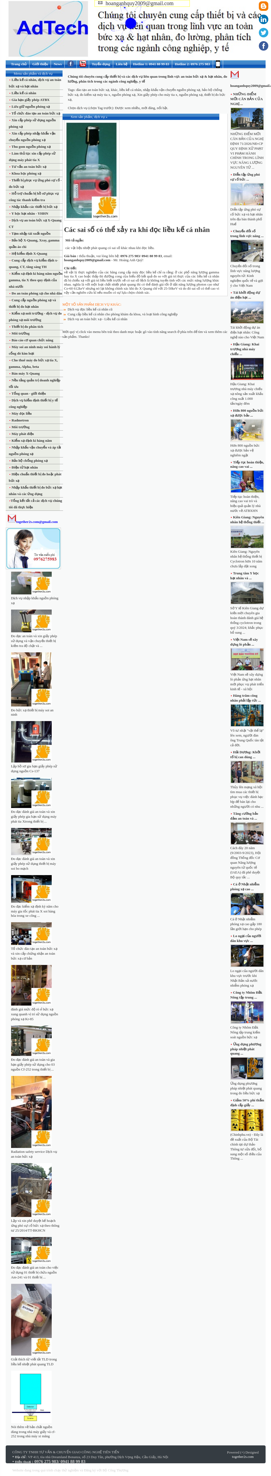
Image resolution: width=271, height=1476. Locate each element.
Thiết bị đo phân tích (27, 327)
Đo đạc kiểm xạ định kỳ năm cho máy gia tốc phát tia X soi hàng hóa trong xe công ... (34, 911)
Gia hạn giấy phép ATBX (30, 100)
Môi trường (20, 333)
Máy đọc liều (21, 413)
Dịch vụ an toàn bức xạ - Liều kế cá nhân (98, 319)
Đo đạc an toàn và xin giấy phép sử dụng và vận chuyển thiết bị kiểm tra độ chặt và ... (34, 641)
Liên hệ (122, 64)
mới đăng (148, 108)
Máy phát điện (22, 434)
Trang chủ (19, 64)
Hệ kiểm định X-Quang (29, 253)
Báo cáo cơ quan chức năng (32, 340)
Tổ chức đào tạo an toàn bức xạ (35, 113)
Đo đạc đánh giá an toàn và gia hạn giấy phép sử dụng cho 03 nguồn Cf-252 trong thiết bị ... (33, 1064)
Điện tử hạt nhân (24, 467)
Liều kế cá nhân (23, 93)
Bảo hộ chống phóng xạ (29, 461)
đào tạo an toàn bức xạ (92, 90)
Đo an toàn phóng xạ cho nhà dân (36, 293)
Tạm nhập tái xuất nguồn (31, 233)
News (58, 64)
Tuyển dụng (101, 64)
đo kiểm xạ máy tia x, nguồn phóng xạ (107, 95)
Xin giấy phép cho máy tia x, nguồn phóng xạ (170, 95)
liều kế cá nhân (130, 90)
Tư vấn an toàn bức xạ (28, 167)
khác (114, 90)
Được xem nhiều (127, 108)
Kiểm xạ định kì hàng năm (31, 440)
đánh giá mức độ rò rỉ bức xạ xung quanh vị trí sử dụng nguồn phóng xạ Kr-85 (34, 1014)
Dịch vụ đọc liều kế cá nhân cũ (90, 309)
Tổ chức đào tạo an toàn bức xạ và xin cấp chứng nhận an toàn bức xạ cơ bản (34, 953)
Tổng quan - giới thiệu (28, 393)
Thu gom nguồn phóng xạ (31, 147)
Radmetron (20, 420)
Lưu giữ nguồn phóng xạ (30, 106)
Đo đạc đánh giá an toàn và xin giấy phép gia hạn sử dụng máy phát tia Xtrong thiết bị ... (34, 816)
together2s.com (243, 1457)
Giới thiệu (40, 64)
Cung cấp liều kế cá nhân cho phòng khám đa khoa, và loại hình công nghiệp (123, 314)
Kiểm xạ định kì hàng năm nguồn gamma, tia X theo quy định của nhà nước (36, 280)
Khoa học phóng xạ (26, 173)
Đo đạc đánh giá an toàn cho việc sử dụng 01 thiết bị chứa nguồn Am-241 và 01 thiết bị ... (34, 1272)
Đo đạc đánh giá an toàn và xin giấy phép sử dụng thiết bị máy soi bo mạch (33, 863)
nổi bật (162, 108)
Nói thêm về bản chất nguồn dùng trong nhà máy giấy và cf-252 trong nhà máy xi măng (33, 1431)
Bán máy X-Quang (25, 373)
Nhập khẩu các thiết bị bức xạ (34, 207)
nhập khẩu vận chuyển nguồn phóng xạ (171, 90)
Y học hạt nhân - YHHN (29, 213)
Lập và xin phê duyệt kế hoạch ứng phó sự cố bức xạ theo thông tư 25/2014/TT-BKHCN (35, 1225)
